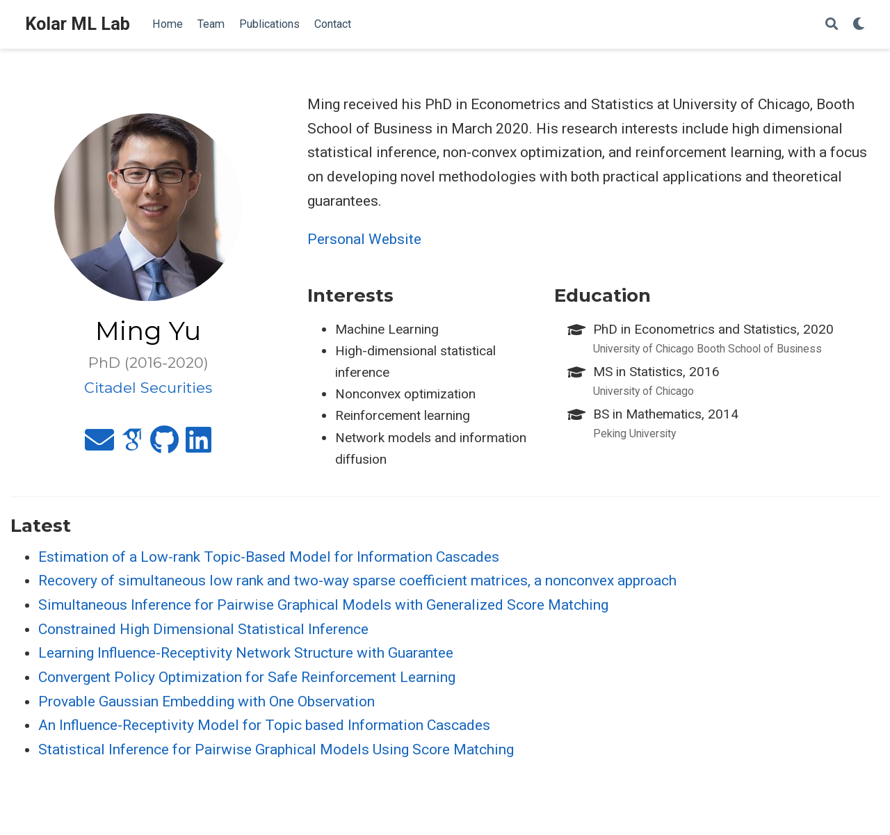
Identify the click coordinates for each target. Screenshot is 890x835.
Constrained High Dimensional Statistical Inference (203, 629)
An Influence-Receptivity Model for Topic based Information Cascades (264, 725)
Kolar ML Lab (77, 24)
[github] (164, 445)
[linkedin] (198, 445)
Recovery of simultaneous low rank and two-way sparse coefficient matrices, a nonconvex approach (357, 580)
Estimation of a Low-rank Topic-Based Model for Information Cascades (268, 557)
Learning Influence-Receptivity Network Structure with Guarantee (245, 653)
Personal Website (364, 239)
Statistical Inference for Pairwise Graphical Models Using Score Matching (276, 749)
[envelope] (99, 445)
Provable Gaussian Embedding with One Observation (206, 701)
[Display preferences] (858, 25)
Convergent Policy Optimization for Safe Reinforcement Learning (246, 677)
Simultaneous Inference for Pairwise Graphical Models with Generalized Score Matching (323, 605)
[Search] (831, 25)
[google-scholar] (132, 445)
